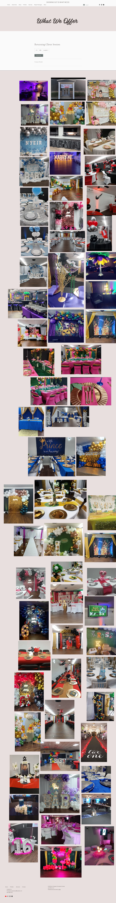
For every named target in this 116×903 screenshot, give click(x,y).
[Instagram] (101, 5)
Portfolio (11, 886)
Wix (60, 889)
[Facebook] (99, 5)
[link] (38, 55)
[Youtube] (6, 896)
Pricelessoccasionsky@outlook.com (14, 890)
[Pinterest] (103, 5)
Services (18, 886)
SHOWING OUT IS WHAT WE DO (57, 2)
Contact (24, 886)
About (6, 886)
